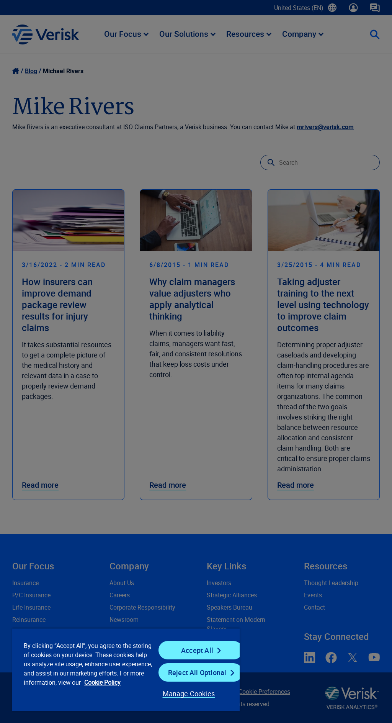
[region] (126, 669)
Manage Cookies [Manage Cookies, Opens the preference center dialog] (189, 693)
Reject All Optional (197, 672)
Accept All (197, 650)
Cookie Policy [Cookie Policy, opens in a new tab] (102, 682)
